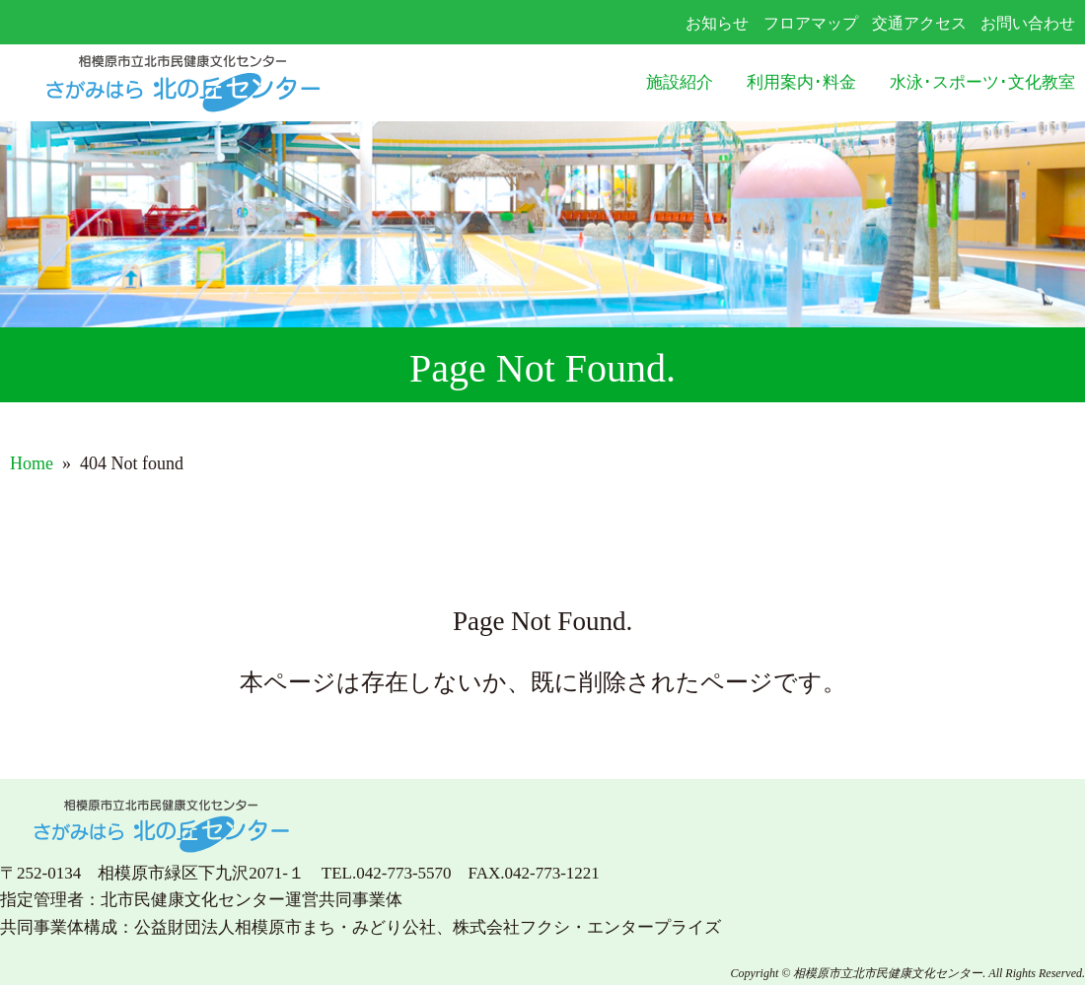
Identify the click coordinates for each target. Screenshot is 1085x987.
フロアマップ (810, 23)
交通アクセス (919, 23)
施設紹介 (679, 82)
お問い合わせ (1027, 23)
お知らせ (717, 23)
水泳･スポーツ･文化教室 (982, 82)
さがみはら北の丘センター (223, 83)
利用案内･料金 (801, 82)
